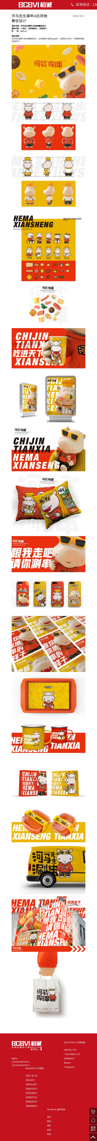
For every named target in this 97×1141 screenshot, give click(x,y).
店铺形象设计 (69, 1058)
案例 (83, 13)
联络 (49, 1134)
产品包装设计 (69, 1067)
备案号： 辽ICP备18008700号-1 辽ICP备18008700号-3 (21, 1061)
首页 (70, 13)
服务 (49, 1125)
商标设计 (67, 1063)
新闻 (49, 1130)
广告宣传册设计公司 (72, 1054)
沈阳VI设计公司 (70, 1050)
